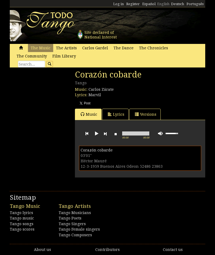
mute (160, 133)
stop (115, 133)
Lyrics (116, 114)
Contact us (173, 249)
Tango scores (22, 229)
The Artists (66, 48)
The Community (32, 56)
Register (133, 4)
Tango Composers (75, 235)
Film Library (64, 56)
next (105, 133)
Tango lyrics (21, 213)
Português (195, 4)
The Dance (123, 48)
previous (87, 133)
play (96, 133)
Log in (118, 4)
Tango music (22, 218)
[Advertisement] (50, 107)
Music (89, 114)
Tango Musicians (75, 213)
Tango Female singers (79, 229)
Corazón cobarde (97, 150)
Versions (145, 114)
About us (42, 249)
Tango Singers (72, 224)
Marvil (94, 95)
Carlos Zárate (101, 89)
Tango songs (21, 224)
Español (149, 4)
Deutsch (177, 4)
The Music (40, 48)
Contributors (107, 249)
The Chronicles (153, 48)
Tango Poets (70, 218)
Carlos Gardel (95, 48)
